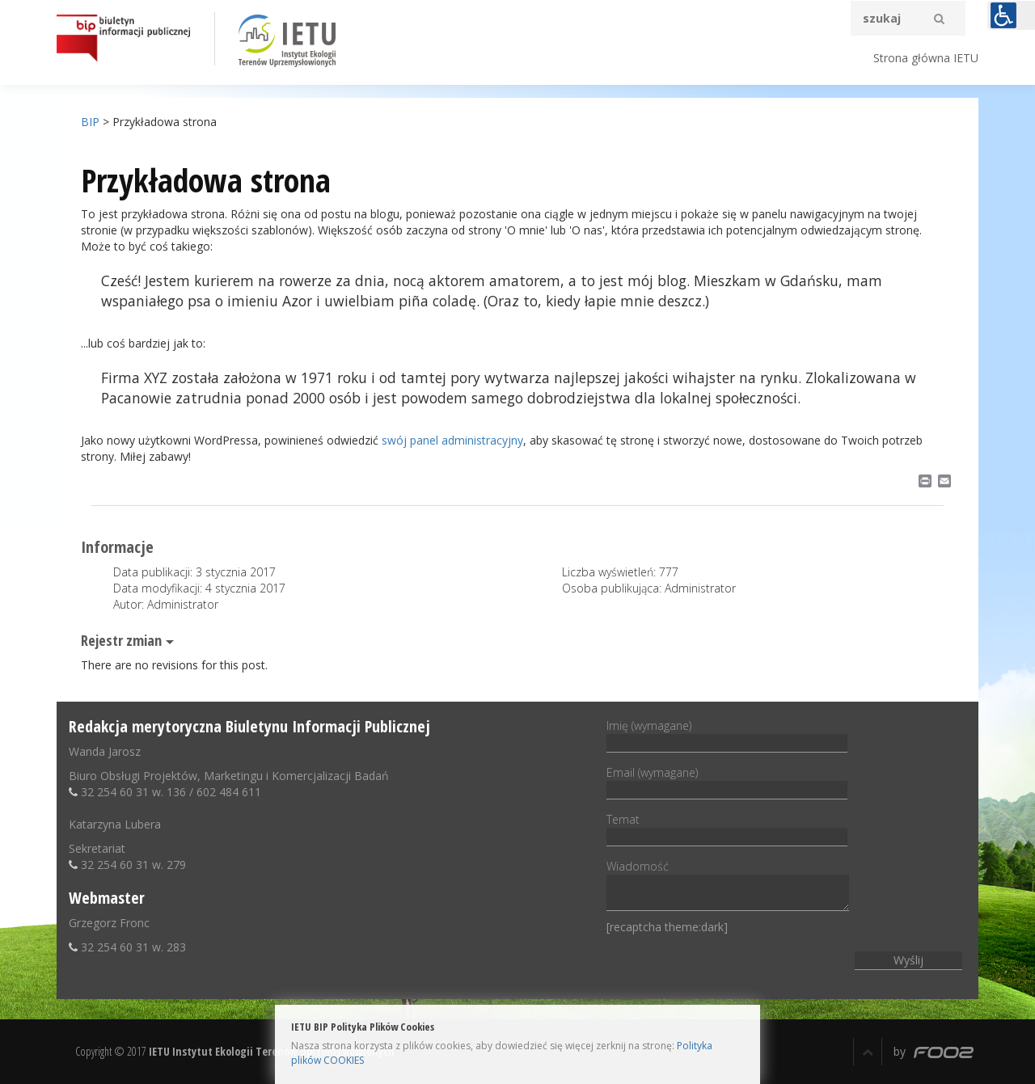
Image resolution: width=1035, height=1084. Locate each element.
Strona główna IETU (925, 57)
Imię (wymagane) (726, 734)
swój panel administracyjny (452, 440)
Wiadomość (727, 886)
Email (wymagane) (726, 781)
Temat (726, 828)
